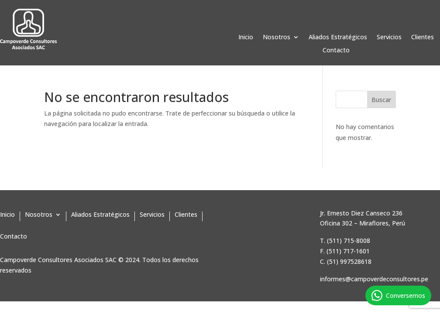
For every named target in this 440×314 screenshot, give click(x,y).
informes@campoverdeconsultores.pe (374, 279)
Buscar (381, 100)
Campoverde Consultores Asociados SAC (58, 260)
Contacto (336, 50)
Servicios (389, 37)
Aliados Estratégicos (338, 37)
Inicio (245, 37)
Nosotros (276, 37)
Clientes (422, 37)
